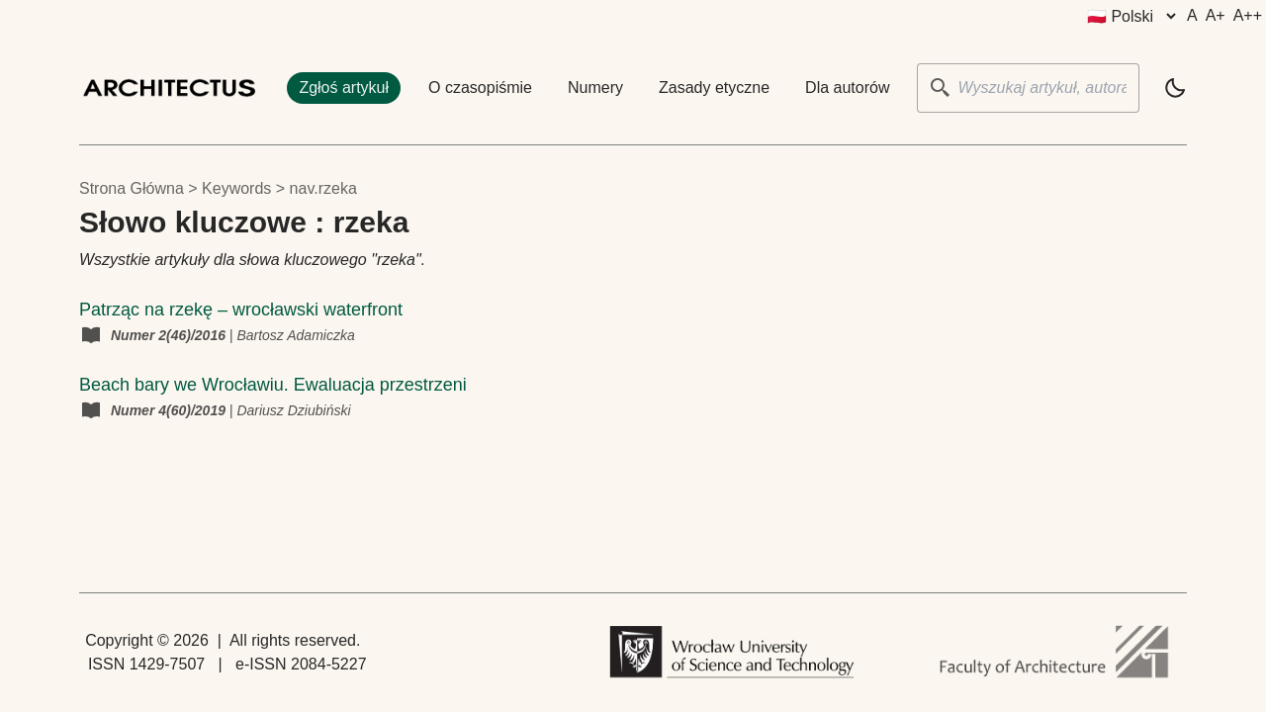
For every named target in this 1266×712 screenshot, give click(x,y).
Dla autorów (847, 87)
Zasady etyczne (714, 87)
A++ (1247, 15)
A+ (1215, 15)
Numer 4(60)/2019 (170, 410)
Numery (595, 87)
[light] (1175, 88)
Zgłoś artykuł (344, 87)
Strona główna (131, 188)
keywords (236, 188)
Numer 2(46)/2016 (170, 335)
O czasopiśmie (480, 87)
